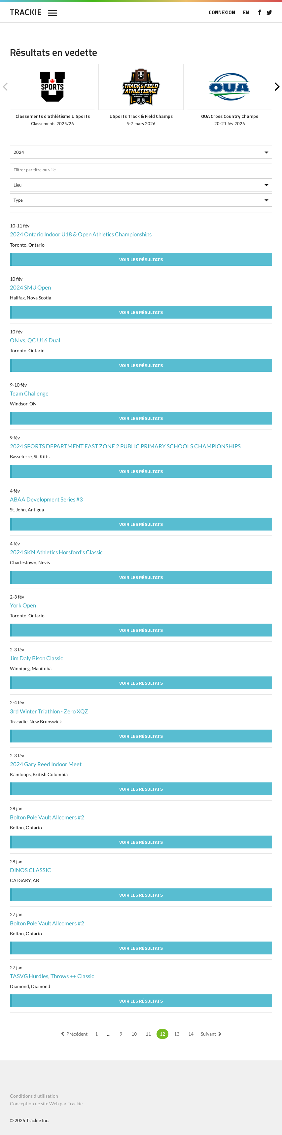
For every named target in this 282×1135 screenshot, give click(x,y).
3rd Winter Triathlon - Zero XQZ (49, 711)
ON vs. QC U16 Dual (35, 340)
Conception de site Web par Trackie (46, 1103)
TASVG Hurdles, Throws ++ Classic (52, 976)
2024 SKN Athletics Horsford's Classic (56, 552)
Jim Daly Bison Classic (36, 658)
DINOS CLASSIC (30, 870)
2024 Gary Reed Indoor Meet (46, 764)
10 (134, 1034)
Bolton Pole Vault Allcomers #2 (47, 817)
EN (246, 12)
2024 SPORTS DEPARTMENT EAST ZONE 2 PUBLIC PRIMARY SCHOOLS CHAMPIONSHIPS (125, 446)
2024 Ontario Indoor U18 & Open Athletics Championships (81, 234)
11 (148, 1034)
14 (191, 1034)
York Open (23, 605)
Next (277, 87)
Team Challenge (29, 393)
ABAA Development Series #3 (46, 499)
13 (176, 1034)
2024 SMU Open (30, 287)
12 (162, 1034)
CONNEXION (222, 12)
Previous (5, 87)
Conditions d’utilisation (34, 1096)
